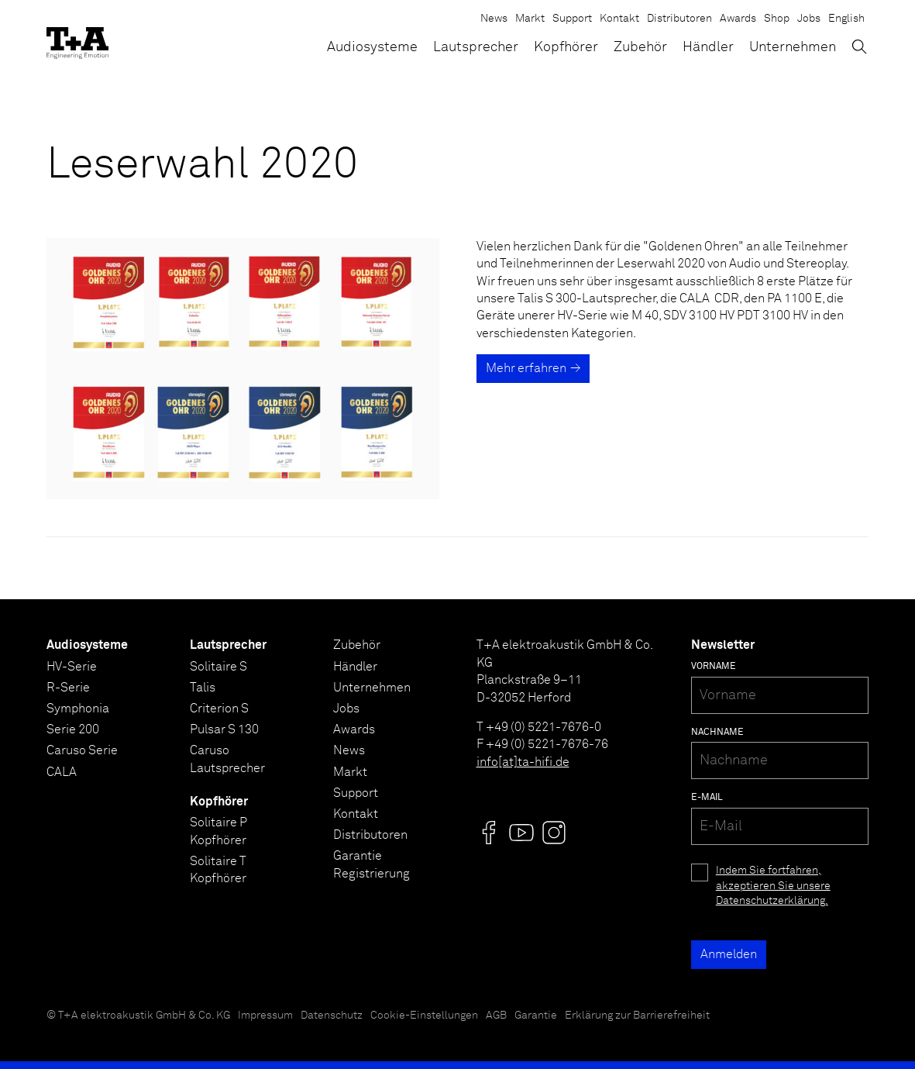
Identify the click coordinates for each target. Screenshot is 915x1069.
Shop (776, 18)
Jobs (808, 18)
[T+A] (77, 38)
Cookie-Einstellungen (424, 1015)
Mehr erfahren (526, 368)
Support (572, 18)
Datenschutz (332, 1015)
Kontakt (619, 18)
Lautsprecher (475, 47)
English (846, 18)
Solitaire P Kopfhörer (218, 831)
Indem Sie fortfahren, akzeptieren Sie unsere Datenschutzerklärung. (773, 885)
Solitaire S (218, 666)
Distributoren (679, 18)
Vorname (713, 666)
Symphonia (77, 708)
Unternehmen (792, 47)
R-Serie (68, 687)
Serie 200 (72, 729)
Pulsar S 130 (224, 729)
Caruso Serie (82, 750)
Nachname (717, 732)
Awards (738, 18)
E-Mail (707, 797)
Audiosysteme (372, 47)
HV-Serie (71, 666)
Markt (530, 18)
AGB (496, 1015)
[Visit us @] (488, 832)
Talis (202, 687)
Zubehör (640, 47)
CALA (61, 772)
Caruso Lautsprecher (227, 759)
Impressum (265, 1015)
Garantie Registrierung (371, 864)
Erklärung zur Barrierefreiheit (637, 1015)
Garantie (535, 1015)
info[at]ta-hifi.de (522, 762)
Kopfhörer (566, 47)
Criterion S (219, 708)
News (493, 18)
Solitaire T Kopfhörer (218, 870)
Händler (708, 47)
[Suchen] (859, 46)
